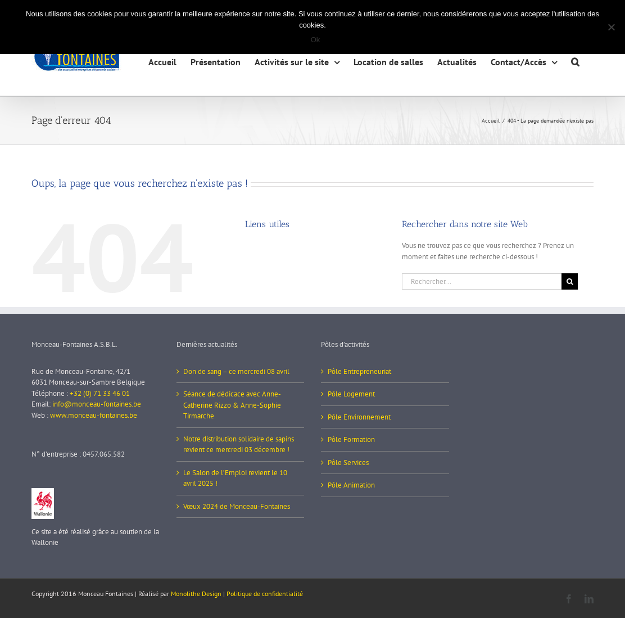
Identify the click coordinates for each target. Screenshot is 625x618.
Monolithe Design (196, 593)
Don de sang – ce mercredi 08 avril (236, 371)
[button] (575, 60)
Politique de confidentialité (265, 593)
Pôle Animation (351, 485)
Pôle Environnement (359, 417)
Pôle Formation (351, 439)
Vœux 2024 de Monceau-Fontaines (236, 506)
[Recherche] (569, 281)
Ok (315, 39)
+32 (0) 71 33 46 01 (100, 393)
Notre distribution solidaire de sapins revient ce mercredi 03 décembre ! (238, 444)
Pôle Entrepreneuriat (359, 371)
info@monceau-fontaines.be (96, 404)
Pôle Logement (351, 394)
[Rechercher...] (481, 281)
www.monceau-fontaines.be (93, 415)
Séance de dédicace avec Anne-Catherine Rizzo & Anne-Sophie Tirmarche (232, 405)
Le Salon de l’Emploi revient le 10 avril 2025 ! (235, 478)
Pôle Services (348, 462)
